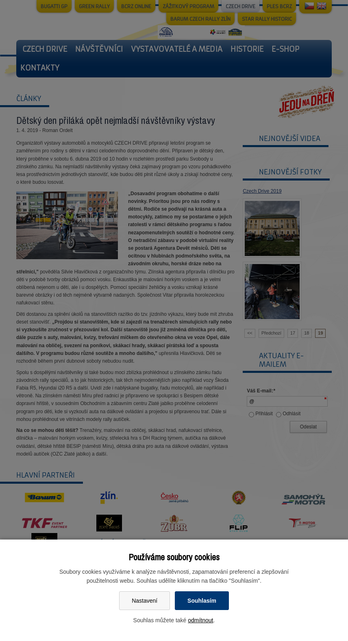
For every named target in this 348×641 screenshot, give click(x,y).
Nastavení (144, 600)
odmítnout (200, 620)
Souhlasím (201, 600)
